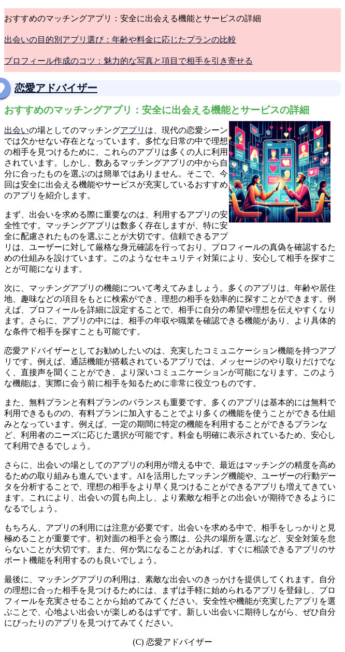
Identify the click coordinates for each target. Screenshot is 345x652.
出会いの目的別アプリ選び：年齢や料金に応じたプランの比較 (120, 39)
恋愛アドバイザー (56, 88)
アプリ (132, 130)
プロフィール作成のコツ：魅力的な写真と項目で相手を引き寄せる (128, 60)
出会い (16, 130)
